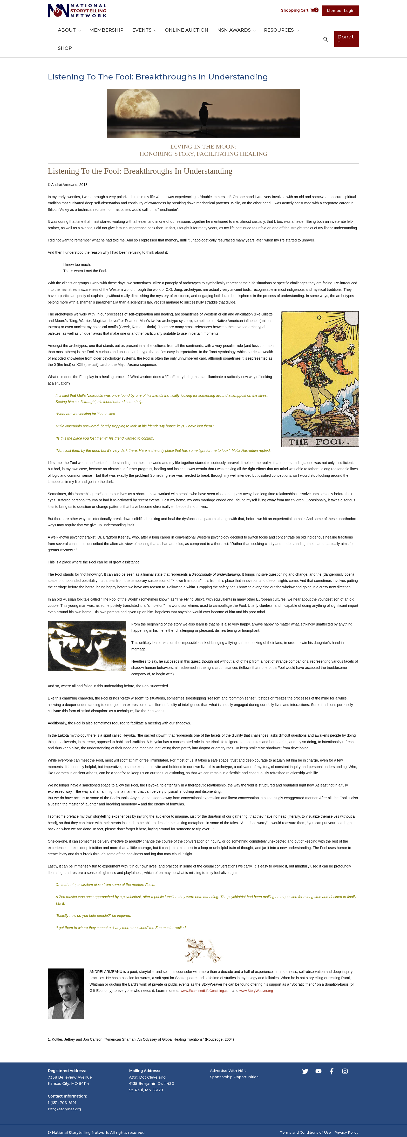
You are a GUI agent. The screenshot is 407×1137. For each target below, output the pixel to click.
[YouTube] (318, 1053)
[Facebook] (332, 1053)
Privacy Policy (346, 1114)
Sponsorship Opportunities (236, 1059)
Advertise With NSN (229, 1052)
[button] (94, 30)
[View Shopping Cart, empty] (300, 10)
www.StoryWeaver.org (260, 972)
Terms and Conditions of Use (302, 1114)
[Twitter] (305, 1053)
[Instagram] (345, 1053)
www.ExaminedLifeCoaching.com (208, 972)
